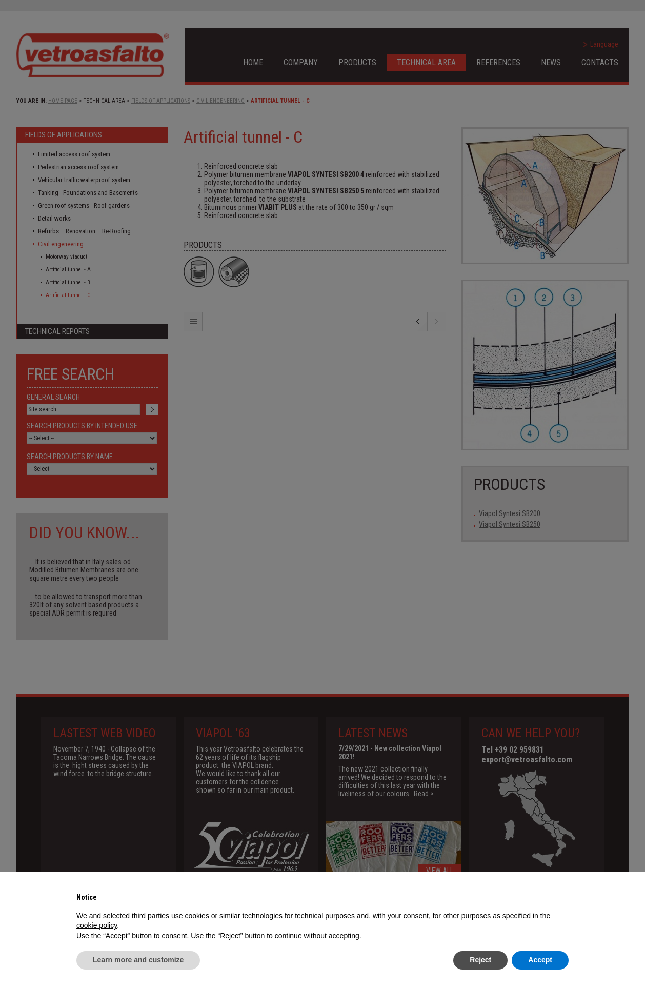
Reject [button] (480, 960)
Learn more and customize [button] (138, 960)
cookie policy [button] (96, 925)
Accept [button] (540, 960)
